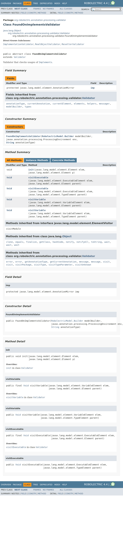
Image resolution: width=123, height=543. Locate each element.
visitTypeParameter (61, 264)
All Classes (66, 9)
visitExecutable (38, 177)
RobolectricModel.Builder (58, 136)
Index (57, 3)
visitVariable (37, 199)
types (28, 106)
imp (92, 88)
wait (107, 242)
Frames (37, 9)
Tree (35, 3)
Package (17, 3)
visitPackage (23, 264)
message (84, 261)
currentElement (62, 103)
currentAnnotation (38, 103)
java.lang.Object (12, 30)
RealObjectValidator (47, 44)
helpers (91, 103)
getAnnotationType (36, 261)
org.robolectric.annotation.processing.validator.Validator (39, 33)
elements (79, 103)
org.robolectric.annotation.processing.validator (40, 20)
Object (67, 236)
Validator (20, 57)
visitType (40, 264)
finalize (31, 242)
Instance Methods (37, 160)
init (31, 169)
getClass (44, 242)
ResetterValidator (73, 44)
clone (9, 242)
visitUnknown (83, 264)
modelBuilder (14, 106)
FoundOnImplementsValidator (23, 136)
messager (104, 103)
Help (64, 3)
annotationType (15, 103)
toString (96, 242)
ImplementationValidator (18, 44)
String (10, 142)
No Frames (48, 9)
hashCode (58, 242)
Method (42, 13)
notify (70, 242)
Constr (32, 13)
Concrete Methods (63, 160)
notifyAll (83, 242)
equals (19, 242)
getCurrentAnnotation (63, 261)
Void (9, 177)
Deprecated (46, 3)
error (9, 261)
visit (106, 261)
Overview (6, 3)
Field (23, 13)
